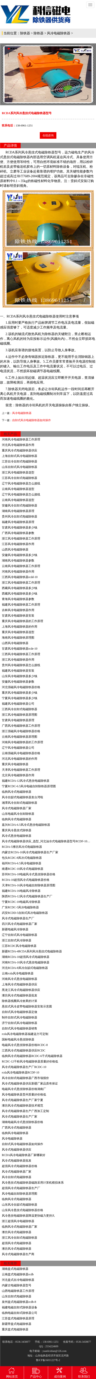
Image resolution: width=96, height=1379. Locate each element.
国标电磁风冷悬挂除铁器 (18, 1039)
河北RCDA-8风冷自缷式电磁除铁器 (25, 967)
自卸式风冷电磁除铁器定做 (19, 1011)
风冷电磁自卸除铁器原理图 (19, 1193)
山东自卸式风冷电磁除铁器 (19, 466)
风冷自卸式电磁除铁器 (16, 1177)
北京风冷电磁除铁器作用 (18, 775)
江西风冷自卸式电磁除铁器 (19, 709)
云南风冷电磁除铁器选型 (18, 488)
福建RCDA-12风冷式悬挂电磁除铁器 (25, 780)
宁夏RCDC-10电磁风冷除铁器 (21, 901)
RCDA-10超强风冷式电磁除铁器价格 (25, 879)
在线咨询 (48, 135)
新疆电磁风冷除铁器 (15, 929)
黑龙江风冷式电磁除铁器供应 (21, 989)
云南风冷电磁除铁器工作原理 (21, 566)
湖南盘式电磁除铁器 (15, 1268)
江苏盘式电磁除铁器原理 (18, 1318)
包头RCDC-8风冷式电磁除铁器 (22, 857)
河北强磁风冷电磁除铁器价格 (21, 687)
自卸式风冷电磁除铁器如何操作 (31, 420)
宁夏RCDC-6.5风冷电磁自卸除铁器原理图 (29, 786)
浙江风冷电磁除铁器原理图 (19, 714)
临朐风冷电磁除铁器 (15, 1133)
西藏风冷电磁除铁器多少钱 (19, 588)
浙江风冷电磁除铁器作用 (18, 659)
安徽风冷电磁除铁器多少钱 (19, 555)
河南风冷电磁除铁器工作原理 (21, 439)
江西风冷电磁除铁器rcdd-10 (20, 577)
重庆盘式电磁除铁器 (15, 1329)
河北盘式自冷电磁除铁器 (18, 1279)
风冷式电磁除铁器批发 (16, 1160)
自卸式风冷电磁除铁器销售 (19, 1028)
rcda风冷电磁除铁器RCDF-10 (20, 1072)
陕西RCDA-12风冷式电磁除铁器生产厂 (27, 896)
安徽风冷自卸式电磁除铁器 (19, 505)
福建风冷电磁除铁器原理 (18, 522)
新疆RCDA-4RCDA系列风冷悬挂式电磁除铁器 (32, 951)
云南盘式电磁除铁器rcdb (18, 1274)
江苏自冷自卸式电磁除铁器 (19, 461)
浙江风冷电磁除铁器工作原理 (21, 538)
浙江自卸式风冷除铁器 (16, 940)
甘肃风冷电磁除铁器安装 (18, 615)
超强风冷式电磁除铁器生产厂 (21, 1188)
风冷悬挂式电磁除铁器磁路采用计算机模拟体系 (33, 1182)
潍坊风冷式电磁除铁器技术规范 (22, 1105)
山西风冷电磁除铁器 (15, 549)
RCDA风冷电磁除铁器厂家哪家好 (23, 1155)
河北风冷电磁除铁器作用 (18, 444)
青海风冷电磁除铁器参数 (18, 599)
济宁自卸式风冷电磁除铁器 (19, 1022)
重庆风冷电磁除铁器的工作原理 (22, 621)
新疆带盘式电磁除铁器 (16, 1323)
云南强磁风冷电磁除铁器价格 (21, 753)
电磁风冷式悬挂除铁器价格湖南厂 (24, 1089)
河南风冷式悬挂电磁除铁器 (19, 978)
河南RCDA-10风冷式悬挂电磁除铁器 (25, 962)
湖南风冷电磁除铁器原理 (18, 511)
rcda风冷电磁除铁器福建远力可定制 (25, 1033)
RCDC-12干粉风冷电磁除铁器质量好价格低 (30, 1061)
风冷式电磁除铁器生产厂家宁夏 (22, 1100)
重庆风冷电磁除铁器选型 (18, 632)
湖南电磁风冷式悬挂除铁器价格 (22, 1122)
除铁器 (25, 33)
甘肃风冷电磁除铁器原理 (18, 720)
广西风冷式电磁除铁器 (16, 1127)
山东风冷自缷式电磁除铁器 (19, 1204)
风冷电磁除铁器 (58, 33)
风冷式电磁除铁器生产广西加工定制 (25, 1111)
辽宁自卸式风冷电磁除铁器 (19, 934)
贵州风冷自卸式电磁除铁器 (19, 516)
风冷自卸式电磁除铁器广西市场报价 (25, 1078)
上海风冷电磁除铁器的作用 (19, 626)
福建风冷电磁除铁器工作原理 (21, 604)
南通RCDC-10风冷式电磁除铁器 (22, 868)
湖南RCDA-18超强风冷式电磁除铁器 (25, 956)
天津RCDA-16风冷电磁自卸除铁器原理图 (28, 885)
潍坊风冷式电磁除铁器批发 (19, 995)
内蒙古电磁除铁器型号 (16, 1285)
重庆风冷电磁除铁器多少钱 (19, 692)
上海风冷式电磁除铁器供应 (19, 984)
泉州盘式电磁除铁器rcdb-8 (19, 1301)
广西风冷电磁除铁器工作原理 (21, 725)
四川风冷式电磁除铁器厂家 (19, 923)
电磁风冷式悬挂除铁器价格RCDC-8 (25, 1044)
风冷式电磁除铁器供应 (16, 1149)
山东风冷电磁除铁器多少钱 (19, 676)
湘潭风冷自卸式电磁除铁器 (19, 802)
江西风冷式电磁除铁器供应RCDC (23, 1050)
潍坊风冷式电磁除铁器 (16, 1232)
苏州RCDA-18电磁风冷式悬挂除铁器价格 (28, 874)
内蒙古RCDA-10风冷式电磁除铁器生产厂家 (30, 852)
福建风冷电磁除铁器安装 (18, 670)
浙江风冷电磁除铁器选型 (18, 472)
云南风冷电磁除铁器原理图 (19, 736)
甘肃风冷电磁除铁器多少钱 (19, 527)
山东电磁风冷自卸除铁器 (18, 813)
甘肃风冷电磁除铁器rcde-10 (19, 648)
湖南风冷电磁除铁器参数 (18, 560)
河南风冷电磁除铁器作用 (18, 571)
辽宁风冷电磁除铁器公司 (18, 747)
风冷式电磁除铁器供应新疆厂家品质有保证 (30, 1083)
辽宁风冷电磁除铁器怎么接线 (21, 483)
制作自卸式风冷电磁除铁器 (19, 1017)
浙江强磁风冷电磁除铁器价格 (21, 731)
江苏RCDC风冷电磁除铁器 (19, 945)
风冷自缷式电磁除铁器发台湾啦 (22, 797)
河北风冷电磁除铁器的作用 (19, 758)
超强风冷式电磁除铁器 (16, 1243)
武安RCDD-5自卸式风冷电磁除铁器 (25, 912)
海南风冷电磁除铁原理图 (18, 637)
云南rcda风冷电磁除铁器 (18, 973)
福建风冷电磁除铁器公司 (18, 703)
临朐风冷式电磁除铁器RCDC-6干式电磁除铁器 (32, 1056)
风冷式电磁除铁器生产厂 (18, 918)
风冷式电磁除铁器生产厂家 (19, 1116)
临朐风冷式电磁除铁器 (16, 791)
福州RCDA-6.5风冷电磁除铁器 (21, 863)
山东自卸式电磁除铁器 (16, 1296)
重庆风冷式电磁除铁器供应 (19, 450)
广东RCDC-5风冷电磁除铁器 (20, 907)
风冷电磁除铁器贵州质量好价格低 (24, 1094)
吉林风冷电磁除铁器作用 (18, 610)
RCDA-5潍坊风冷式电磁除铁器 (22, 846)
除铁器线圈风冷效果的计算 (19, 1000)
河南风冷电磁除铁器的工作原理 (22, 742)
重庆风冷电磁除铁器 (15, 764)
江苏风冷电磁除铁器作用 (18, 544)
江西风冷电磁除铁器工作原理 (21, 654)
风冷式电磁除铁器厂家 (16, 808)
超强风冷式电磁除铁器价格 (19, 1166)
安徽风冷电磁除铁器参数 (18, 681)
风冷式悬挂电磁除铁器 (16, 835)
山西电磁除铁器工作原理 (18, 1290)
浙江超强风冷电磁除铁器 (18, 1221)
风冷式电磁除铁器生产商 (18, 1254)
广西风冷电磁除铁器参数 (18, 533)
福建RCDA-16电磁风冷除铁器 (21, 890)
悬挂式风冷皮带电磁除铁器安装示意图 (27, 1006)
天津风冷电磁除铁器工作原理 (21, 769)
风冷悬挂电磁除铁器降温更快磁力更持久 (28, 1215)
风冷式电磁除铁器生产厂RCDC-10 (24, 1067)
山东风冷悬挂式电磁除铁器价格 (22, 1210)
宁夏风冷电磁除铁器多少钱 (19, 698)
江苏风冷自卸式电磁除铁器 (19, 477)
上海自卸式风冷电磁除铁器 (19, 455)
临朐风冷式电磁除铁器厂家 (19, 1226)
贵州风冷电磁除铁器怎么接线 (21, 665)
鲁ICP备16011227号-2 (48, 1360)
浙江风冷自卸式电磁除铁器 (19, 1237)
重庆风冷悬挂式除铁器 (16, 830)
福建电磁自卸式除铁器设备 (19, 1307)
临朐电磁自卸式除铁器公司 (19, 1312)
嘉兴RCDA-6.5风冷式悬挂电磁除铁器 (26, 824)
